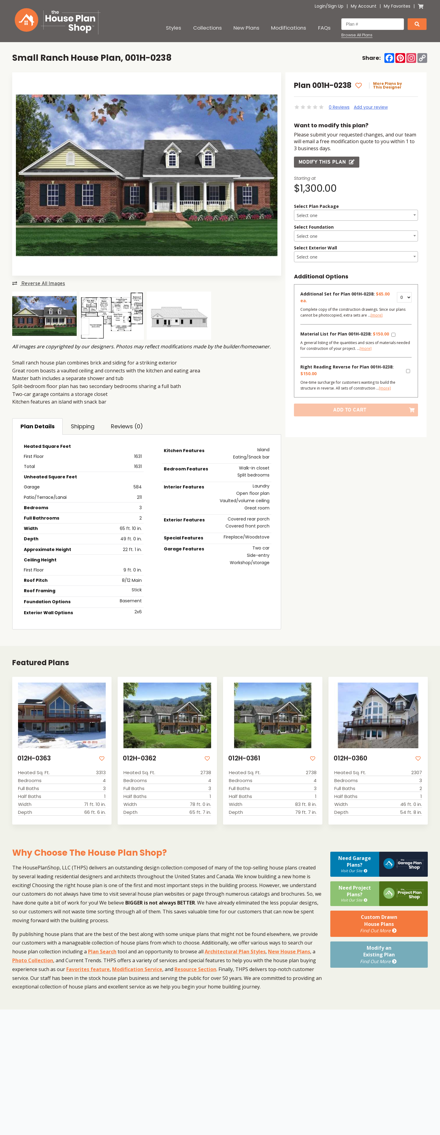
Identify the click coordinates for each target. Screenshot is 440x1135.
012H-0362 (139, 758)
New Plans (246, 27)
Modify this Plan (327, 162)
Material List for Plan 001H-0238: (344, 334)
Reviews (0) (127, 426)
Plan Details (37, 426)
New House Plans (289, 951)
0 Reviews (339, 107)
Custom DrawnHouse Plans (379, 924)
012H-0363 (34, 758)
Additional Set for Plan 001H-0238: (345, 297)
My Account (363, 6)
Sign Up (335, 6)
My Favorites (397, 6)
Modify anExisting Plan (379, 955)
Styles (173, 27)
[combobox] (356, 215)
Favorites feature (88, 969)
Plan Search (102, 951)
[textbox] (356, 215)
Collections (207, 27)
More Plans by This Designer (387, 85)
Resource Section (195, 969)
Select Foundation (314, 227)
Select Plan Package (316, 206)
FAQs (324, 27)
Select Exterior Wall (315, 248)
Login (320, 6)
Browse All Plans (356, 35)
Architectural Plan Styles (235, 951)
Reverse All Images (38, 283)
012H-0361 (244, 758)
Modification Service (137, 969)
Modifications (288, 27)
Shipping (82, 426)
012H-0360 (350, 758)
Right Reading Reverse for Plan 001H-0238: (347, 370)
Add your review (371, 107)
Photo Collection (32, 960)
